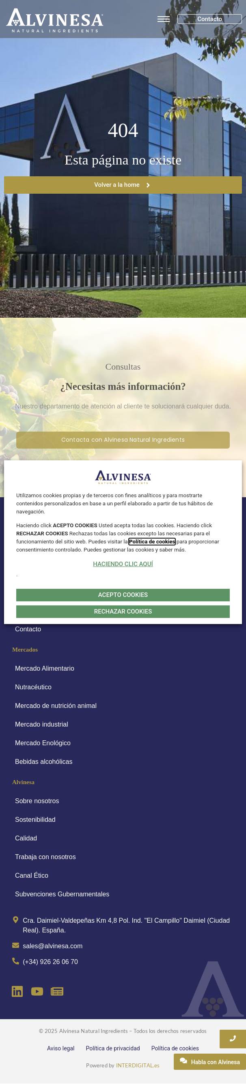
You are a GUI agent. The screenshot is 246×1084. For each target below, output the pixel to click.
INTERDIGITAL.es (138, 1065)
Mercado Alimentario (44, 668)
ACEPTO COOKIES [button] (123, 595)
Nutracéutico (33, 687)
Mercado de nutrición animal (56, 705)
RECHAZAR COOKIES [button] (123, 611)
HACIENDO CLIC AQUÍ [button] (123, 564)
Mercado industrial (41, 724)
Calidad (26, 838)
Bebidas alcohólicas (43, 761)
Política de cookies (175, 1048)
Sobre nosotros (37, 800)
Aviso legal (60, 1048)
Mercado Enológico (43, 743)
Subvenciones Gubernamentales (62, 894)
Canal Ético (31, 875)
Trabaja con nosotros (45, 856)
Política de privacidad (113, 1048)
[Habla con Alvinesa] (210, 1062)
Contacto (28, 629)
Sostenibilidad (35, 819)
